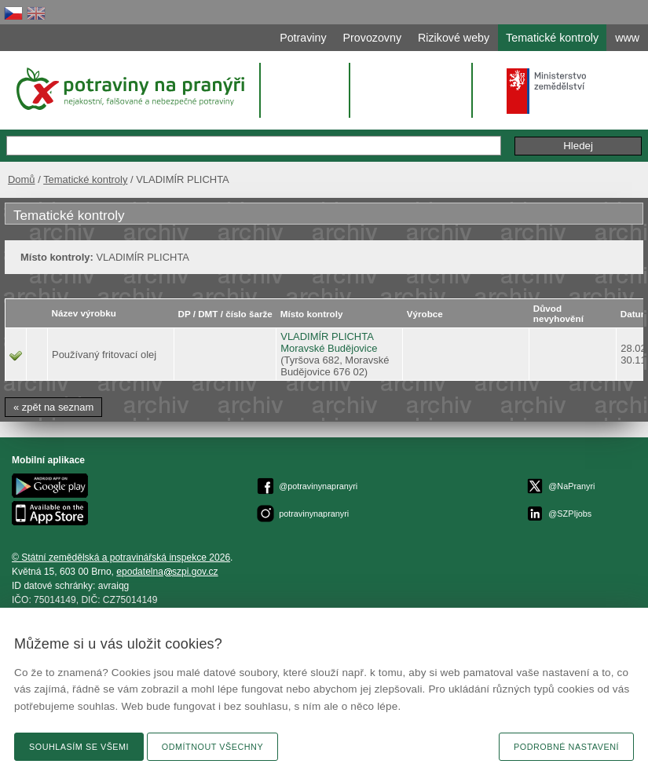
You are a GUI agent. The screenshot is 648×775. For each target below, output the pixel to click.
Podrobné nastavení (566, 746)
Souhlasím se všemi (79, 746)
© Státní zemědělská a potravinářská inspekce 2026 (121, 557)
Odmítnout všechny (212, 746)
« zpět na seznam (53, 407)
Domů (21, 179)
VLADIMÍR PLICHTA (327, 336)
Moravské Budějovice (328, 348)
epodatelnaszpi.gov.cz (167, 571)
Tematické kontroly (85, 179)
